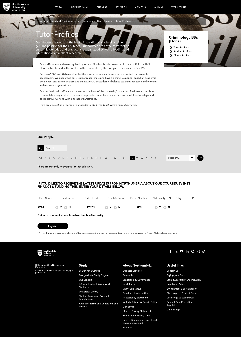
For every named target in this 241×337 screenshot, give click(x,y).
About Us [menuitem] (140, 7)
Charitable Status (132, 289)
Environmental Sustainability (182, 289)
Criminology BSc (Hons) (96, 21)
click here (172, 233)
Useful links (175, 265)
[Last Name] (71, 198)
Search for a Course (89, 271)
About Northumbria (137, 265)
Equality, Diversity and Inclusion (184, 280)
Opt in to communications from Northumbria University (70, 215)
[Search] (55, 148)
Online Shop (173, 310)
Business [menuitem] (102, 7)
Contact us (172, 271)
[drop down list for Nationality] (162, 198)
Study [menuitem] (58, 7)
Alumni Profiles (182, 56)
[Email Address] (117, 198)
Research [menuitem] (121, 7)
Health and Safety (176, 284)
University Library (88, 292)
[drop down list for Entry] (185, 198)
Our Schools (85, 280)
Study (83, 265)
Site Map (127, 328)
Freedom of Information (135, 293)
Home (41, 21)
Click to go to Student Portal (182, 293)
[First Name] (49, 198)
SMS (139, 207)
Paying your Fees (175, 275)
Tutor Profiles (123, 21)
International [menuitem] (79, 7)
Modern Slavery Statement (137, 311)
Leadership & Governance (136, 280)
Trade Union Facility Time (136, 316)
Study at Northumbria (63, 21)
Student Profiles (183, 52)
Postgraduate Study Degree (94, 275)
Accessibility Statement (135, 298)
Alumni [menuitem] (158, 7)
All (40, 158)
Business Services (132, 271)
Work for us (129, 284)
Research (128, 275)
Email (41, 207)
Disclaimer (128, 307)
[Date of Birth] (94, 198)
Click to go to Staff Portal (180, 298)
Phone (91, 207)
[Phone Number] (139, 198)
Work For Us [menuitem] (178, 7)
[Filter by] (180, 158)
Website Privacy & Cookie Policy (140, 302)
